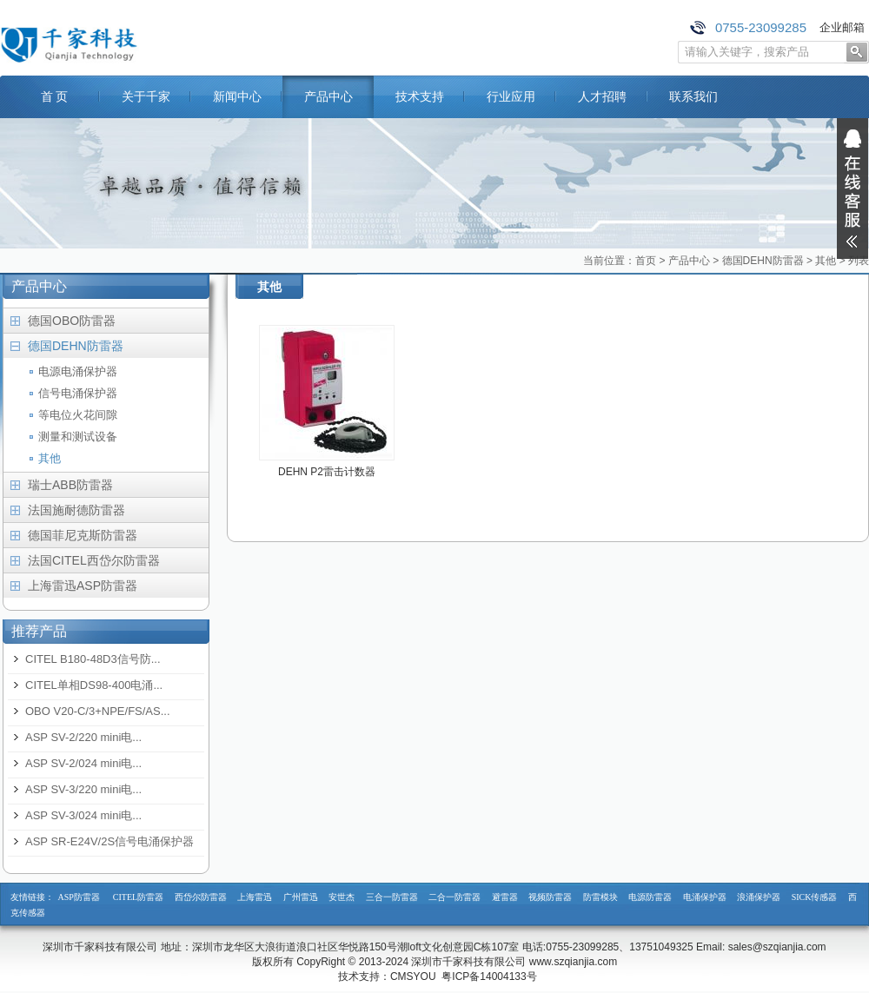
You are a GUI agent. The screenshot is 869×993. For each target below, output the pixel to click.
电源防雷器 (650, 897)
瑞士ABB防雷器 (70, 485)
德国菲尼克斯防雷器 (82, 535)
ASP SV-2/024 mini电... (83, 763)
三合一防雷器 (392, 897)
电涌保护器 (704, 897)
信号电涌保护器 (77, 393)
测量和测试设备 (77, 436)
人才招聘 (602, 96)
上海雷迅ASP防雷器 (82, 585)
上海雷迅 (254, 897)
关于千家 (146, 96)
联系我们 (693, 96)
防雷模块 (600, 897)
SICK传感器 (815, 897)
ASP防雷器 (79, 897)
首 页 (55, 96)
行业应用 (511, 96)
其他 (825, 261)
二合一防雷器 (454, 897)
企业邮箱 (842, 27)
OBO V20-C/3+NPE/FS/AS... (97, 711)
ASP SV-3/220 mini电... (83, 789)
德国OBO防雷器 (72, 321)
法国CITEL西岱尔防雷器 (94, 560)
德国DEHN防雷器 (763, 261)
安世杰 (341, 897)
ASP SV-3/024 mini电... (83, 815)
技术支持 (419, 96)
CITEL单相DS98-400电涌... (94, 685)
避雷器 (505, 897)
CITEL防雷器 (138, 897)
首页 (645, 261)
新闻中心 (237, 96)
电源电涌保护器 (77, 371)
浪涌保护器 (758, 897)
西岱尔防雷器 (201, 897)
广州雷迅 (300, 897)
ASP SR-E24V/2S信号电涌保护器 (109, 841)
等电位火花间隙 (77, 414)
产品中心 (328, 96)
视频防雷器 (550, 897)
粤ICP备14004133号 (488, 976)
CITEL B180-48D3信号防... (93, 658)
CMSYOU (413, 976)
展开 (852, 188)
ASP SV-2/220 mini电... (83, 737)
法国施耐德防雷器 (76, 510)
